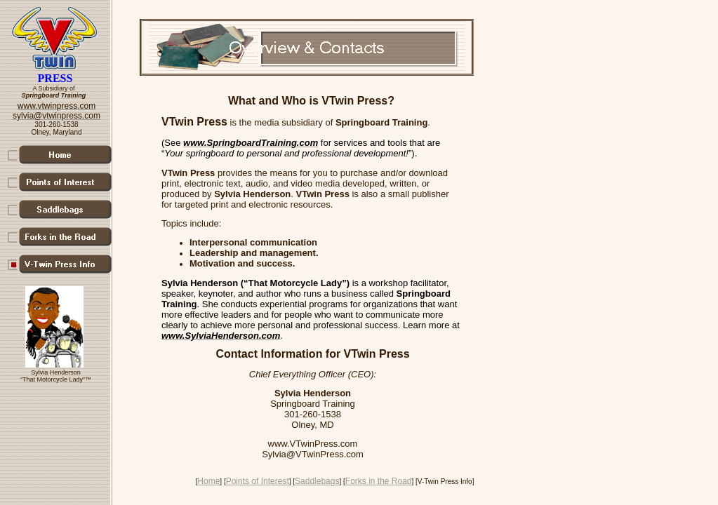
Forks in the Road (378, 481)
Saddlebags (317, 481)
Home (208, 481)
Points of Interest (257, 481)
